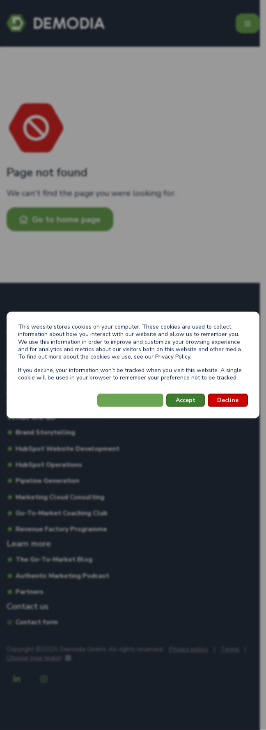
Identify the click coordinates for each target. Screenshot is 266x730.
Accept (185, 400)
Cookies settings (130, 400)
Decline (227, 400)
